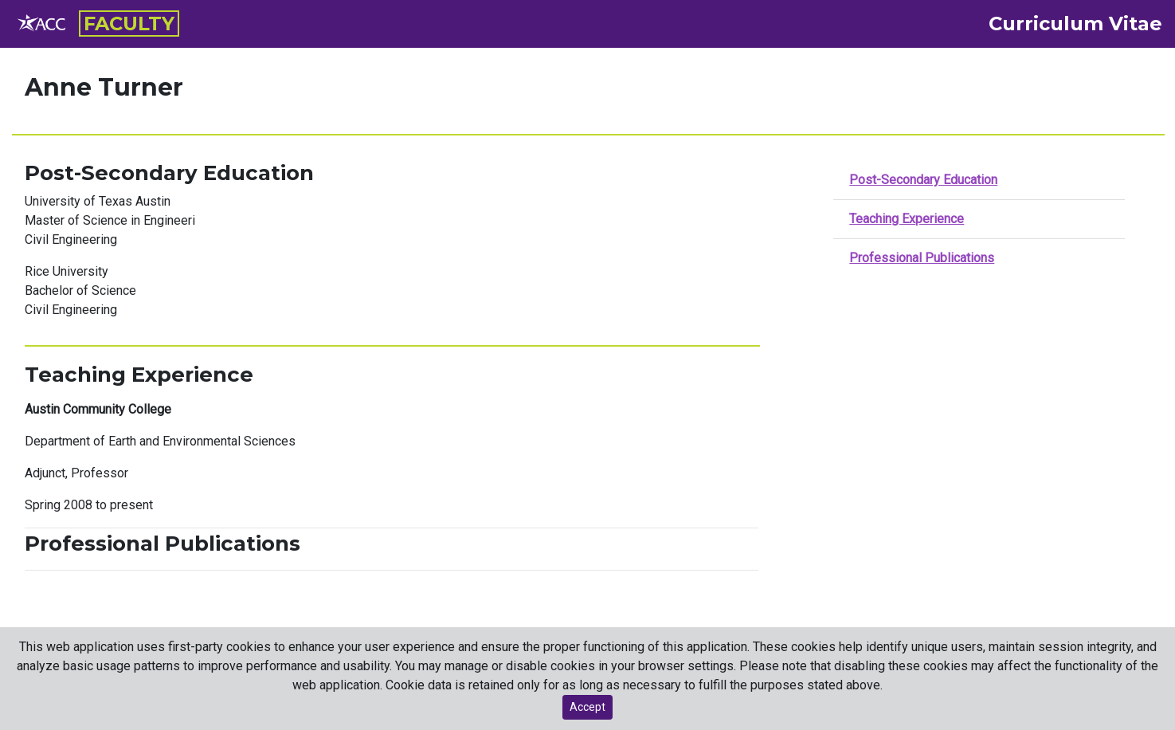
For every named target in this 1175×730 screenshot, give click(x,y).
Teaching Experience (906, 218)
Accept (587, 707)
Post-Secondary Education (923, 179)
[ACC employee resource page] (42, 24)
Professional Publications (921, 257)
